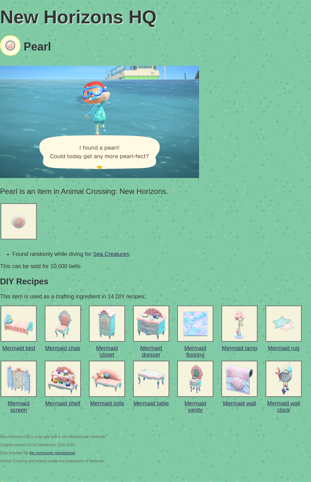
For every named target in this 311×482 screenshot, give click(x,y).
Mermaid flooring (195, 351)
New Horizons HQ (78, 17)
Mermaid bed (18, 348)
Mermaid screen (19, 406)
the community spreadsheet (52, 453)
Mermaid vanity (195, 406)
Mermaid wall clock (283, 406)
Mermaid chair (63, 348)
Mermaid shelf (62, 403)
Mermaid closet (107, 351)
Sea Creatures (111, 254)
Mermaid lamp (239, 348)
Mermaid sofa (107, 403)
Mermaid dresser (151, 351)
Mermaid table (151, 403)
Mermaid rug (283, 348)
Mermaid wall (239, 403)
